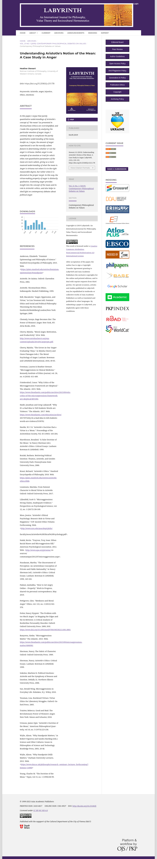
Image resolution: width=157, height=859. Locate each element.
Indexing (92, 33)
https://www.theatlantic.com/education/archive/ (41, 414)
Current (46, 33)
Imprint (105, 33)
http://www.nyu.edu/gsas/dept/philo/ (36, 528)
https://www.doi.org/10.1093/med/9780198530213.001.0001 (45, 629)
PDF (72, 119)
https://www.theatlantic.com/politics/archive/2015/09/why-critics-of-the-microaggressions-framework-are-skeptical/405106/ (45, 395)
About (32, 33)
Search (132, 32)
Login (135, 4)
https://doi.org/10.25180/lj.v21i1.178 (39, 83)
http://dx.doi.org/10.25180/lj (84, 806)
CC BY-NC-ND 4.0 (40, 810)
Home (23, 33)
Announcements (75, 33)
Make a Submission (116, 169)
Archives (58, 33)
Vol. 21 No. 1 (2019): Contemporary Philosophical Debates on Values (53, 43)
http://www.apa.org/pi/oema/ (38, 550)
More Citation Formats (80, 168)
